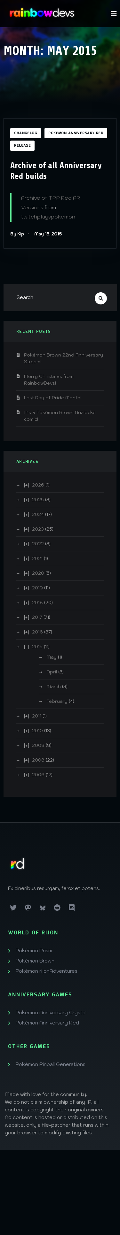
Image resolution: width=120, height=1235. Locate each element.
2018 (37, 602)
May (52, 657)
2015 (37, 646)
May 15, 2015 (48, 234)
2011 (36, 716)
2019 (37, 588)
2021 (37, 558)
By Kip (17, 234)
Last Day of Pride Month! (53, 398)
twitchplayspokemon (48, 216)
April (52, 672)
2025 (38, 499)
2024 (38, 514)
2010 (37, 730)
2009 (38, 745)
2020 (38, 573)
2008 (38, 760)
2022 (38, 544)
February (57, 701)
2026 (38, 485)
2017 (37, 617)
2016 (37, 632)
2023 (38, 529)
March (54, 686)
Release (22, 146)
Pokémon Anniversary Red (75, 133)
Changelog (25, 133)
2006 (38, 775)
